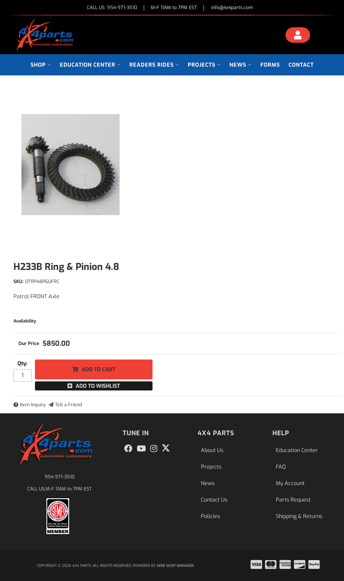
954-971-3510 (60, 477)
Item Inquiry (33, 405)
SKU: (18, 281)
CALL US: (112, 8)
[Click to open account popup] (298, 36)
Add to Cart (98, 369)
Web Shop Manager (175, 565)
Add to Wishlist (98, 385)
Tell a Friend (68, 405)
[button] (40, 64)
